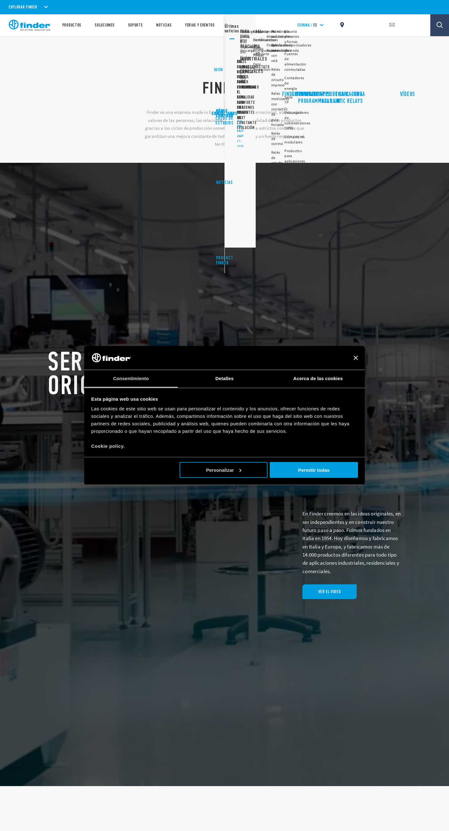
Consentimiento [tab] (131, 378)
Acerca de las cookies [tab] (318, 378)
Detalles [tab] (224, 378)
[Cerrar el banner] (356, 358)
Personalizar (223, 469)
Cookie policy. (108, 446)
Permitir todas (314, 469)
